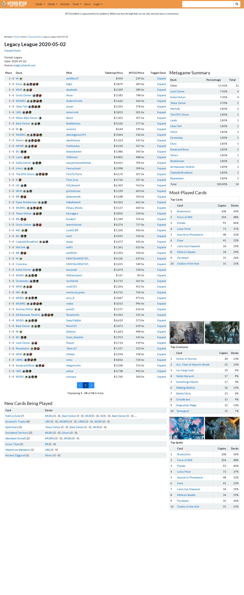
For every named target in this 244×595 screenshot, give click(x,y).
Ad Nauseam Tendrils (28, 314)
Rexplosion (72, 314)
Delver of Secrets (186, 358)
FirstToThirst (74, 174)
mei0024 (71, 252)
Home (17, 36)
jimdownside (73, 196)
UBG (18, 371)
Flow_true (72, 179)
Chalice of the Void (188, 263)
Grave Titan (12, 444)
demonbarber (74, 151)
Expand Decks (12, 50)
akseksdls (71, 89)
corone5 (71, 129)
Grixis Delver (23, 95)
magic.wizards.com (24, 65)
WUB (19, 190)
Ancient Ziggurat (15, 455)
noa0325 (71, 286)
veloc (69, 359)
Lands (19, 157)
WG (18, 230)
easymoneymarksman (78, 162)
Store (87, 4)
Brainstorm (183, 211)
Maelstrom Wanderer (17, 449)
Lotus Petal (184, 228)
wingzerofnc (73, 365)
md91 (69, 247)
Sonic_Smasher (74, 337)
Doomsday (22, 280)
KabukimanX (73, 202)
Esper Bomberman (26, 202)
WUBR (20, 145)
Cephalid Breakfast (27, 241)
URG (18, 112)
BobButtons (73, 123)
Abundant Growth (15, 438)
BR (17, 196)
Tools (75, 4)
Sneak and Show (25, 365)
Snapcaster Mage (186, 405)
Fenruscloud (73, 168)
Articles (65, 4)
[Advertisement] (207, 293)
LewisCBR (72, 230)
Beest (69, 117)
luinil (69, 236)
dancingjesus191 (76, 134)
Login (97, 4)
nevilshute (72, 280)
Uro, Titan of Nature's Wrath (193, 364)
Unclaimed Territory (16, 432)
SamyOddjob (73, 320)
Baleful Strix (183, 393)
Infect (19, 168)
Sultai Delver (23, 162)
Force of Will (184, 217)
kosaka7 (71, 219)
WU (18, 292)
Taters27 (71, 348)
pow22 (70, 309)
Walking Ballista (185, 387)
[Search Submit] (236, 4)
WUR (19, 89)
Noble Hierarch (185, 376)
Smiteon (71, 331)
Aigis (69, 84)
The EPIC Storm (25, 174)
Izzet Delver (23, 342)
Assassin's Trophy (15, 421)
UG (17, 185)
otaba (69, 303)
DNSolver (72, 157)
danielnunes (73, 140)
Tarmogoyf (182, 411)
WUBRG (21, 100)
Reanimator (23, 348)
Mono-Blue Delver (27, 117)
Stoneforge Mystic (187, 381)
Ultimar (70, 354)
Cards (39, 4)
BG (17, 151)
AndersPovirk (74, 100)
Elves (19, 84)
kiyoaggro (72, 213)
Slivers (20, 140)
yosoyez (71, 376)
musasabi (71, 269)
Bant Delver (23, 123)
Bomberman (177, 161)
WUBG (20, 275)
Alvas (69, 95)
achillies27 (72, 78)
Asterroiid (72, 112)
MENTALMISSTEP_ (77, 258)
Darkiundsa (73, 145)
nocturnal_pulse (75, 292)
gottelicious (73, 190)
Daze (180, 240)
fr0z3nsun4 (73, 185)
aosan (69, 106)
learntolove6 (74, 224)
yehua (69, 371)
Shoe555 (71, 325)
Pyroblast (183, 257)
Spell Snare (11, 427)
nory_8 (70, 297)
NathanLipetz (74, 275)
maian (69, 241)
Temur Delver (24, 213)
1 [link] (85, 385)
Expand (161, 78)
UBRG (19, 359)
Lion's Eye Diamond (188, 246)
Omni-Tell (21, 106)
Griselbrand (183, 399)
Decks (52, 4)
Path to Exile (12, 415)
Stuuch (70, 342)
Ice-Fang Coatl (185, 370)
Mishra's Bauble (186, 251)
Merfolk (20, 247)
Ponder (181, 222)
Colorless (21, 264)
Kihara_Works (74, 207)
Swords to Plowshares (190, 234)
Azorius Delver (24, 309)
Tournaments (34, 36)
